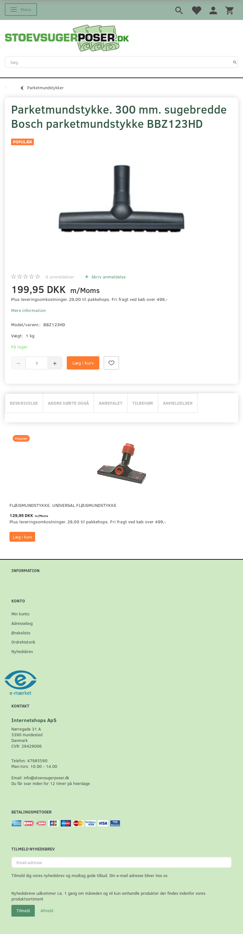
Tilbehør (142, 403)
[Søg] (235, 62)
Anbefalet (110, 403)
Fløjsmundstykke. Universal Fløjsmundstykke (62, 505)
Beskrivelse (24, 403)
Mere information (28, 310)
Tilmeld (23, 910)
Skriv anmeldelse (108, 277)
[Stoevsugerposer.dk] (67, 37)
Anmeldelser (178, 403)
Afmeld (46, 910)
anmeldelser (60, 277)
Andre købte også (68, 403)
